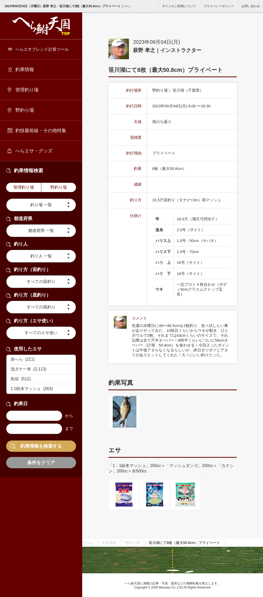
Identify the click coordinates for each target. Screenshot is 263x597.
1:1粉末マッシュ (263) (41, 389)
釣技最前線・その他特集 (40, 130)
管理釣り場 (27, 89)
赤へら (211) (41, 360)
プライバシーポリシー (218, 6)
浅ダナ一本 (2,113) (41, 369)
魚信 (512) (41, 379)
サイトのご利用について (179, 6)
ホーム (87, 543)
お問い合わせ (250, 6)
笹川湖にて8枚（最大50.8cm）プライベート (184, 543)
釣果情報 (24, 69)
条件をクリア (41, 462)
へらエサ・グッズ (33, 150)
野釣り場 (24, 110)
